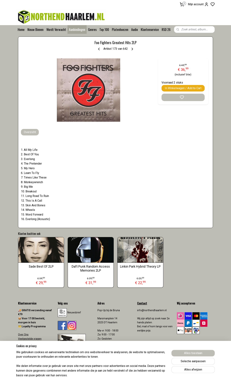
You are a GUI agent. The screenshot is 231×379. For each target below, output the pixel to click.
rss (136, 372)
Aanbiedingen (77, 29)
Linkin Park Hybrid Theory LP (140, 266)
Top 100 (104, 29)
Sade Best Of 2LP (41, 266)
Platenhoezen (120, 29)
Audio (134, 29)
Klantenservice (150, 29)
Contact (22, 342)
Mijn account (198, 4)
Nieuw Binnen (35, 29)
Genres (92, 29)
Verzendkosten (27, 346)
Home (21, 29)
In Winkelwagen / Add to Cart (183, 88)
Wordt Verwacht (56, 29)
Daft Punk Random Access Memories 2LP (91, 268)
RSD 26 (166, 29)
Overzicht (30, 132)
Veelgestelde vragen (30, 338)
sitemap (130, 372)
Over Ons (23, 334)
